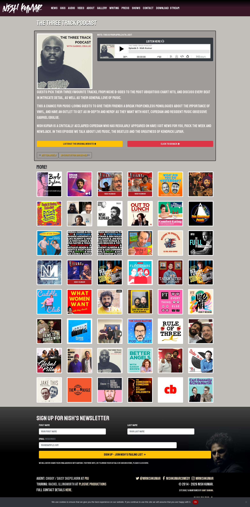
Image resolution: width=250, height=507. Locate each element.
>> (75, 155)
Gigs (63, 8)
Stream (174, 8)
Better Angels (48, 155)
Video (80, 8)
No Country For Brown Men (74, 155)
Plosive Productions (92, 484)
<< (47, 155)
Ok (195, 502)
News (54, 8)
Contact (148, 8)
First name (44, 425)
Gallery (102, 8)
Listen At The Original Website (79, 143)
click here (143, 463)
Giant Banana (207, 490)
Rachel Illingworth (61, 484)
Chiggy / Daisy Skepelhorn (63, 478)
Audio (71, 8)
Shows (136, 8)
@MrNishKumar (148, 478)
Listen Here (155, 48)
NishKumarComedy (175, 478)
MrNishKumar (202, 478)
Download (162, 8)
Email (47, 439)
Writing (114, 8)
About (91, 8)
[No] (246, 502)
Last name (132, 425)
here (68, 490)
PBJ (87, 478)
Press (125, 8)
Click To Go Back (170, 143)
